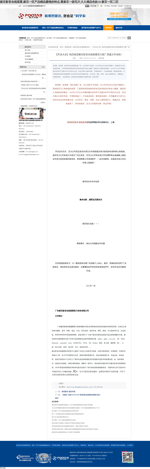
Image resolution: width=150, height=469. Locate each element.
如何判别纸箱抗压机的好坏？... (30, 81)
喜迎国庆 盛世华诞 (26, 95)
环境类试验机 (56, 445)
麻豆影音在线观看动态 (81, 47)
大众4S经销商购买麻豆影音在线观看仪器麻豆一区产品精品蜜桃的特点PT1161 (76, 408)
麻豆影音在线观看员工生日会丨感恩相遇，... (34, 76)
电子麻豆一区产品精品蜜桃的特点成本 (64, 420)
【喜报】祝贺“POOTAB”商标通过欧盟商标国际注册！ (81, 395)
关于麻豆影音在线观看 (102, 445)
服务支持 (91, 445)
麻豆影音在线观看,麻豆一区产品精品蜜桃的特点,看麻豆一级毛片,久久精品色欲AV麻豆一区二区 (59, 1)
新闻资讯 (68, 47)
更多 (43, 67)
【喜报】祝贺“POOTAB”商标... (30, 85)
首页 (61, 47)
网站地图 (114, 6)
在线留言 (120, 6)
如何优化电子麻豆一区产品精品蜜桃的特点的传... (33, 100)
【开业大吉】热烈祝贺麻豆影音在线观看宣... (33, 90)
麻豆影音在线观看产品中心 (70, 445)
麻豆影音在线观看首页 (23, 445)
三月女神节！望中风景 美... (29, 71)
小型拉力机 (27, 40)
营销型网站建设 (82, 462)
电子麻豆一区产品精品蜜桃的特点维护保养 (65, 411)
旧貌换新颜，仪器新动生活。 (30, 106)
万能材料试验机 (38, 40)
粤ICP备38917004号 (107, 452)
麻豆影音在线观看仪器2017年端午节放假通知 (66, 432)
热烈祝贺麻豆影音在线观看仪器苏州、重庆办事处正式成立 (70, 426)
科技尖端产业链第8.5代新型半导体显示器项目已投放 (68, 423)
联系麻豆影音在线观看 (118, 445)
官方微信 (107, 6)
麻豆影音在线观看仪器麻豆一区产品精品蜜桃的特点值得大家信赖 (72, 405)
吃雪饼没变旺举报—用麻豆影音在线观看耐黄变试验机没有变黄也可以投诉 (75, 429)
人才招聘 (129, 445)
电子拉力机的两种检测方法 (60, 417)
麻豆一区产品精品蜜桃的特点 (36, 38)
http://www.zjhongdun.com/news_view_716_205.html (85, 387)
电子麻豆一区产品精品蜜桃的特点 (57, 38)
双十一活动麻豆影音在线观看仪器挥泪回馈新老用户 (68, 414)
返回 (56, 398)
